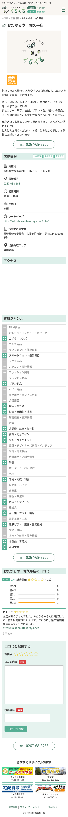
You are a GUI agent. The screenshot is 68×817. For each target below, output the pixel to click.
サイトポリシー (52, 807)
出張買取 (38, 156)
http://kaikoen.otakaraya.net (21, 627)
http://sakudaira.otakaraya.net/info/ (26, 221)
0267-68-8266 (37, 144)
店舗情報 (15, 18)
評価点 (8, 654)
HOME (5, 18)
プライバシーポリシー (31, 807)
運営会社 (13, 807)
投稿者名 (14, 710)
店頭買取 (59, 156)
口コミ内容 (15, 662)
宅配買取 (49, 156)
